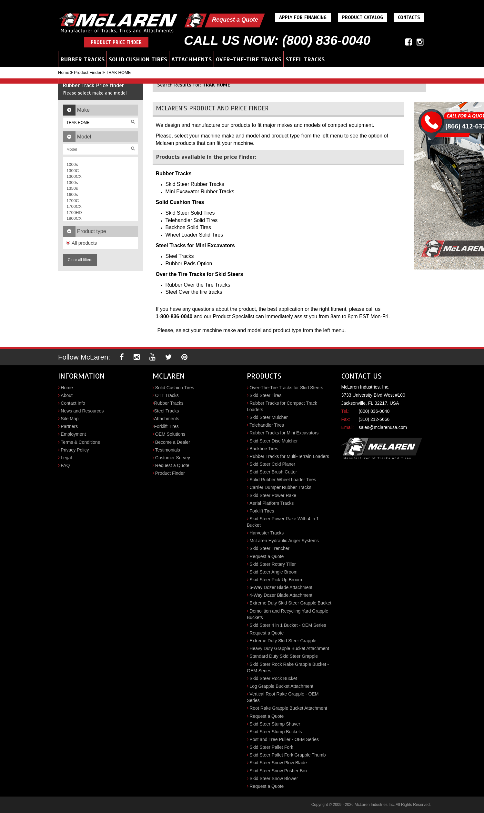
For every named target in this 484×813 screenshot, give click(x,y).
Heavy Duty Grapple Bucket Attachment (289, 648)
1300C (72, 170)
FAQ (65, 465)
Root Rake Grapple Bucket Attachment (288, 708)
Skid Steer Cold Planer (272, 464)
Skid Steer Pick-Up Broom (275, 579)
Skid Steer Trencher (269, 548)
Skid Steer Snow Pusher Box (278, 770)
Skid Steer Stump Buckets (275, 731)
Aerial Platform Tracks (271, 503)
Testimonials (167, 449)
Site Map (69, 418)
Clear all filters (80, 260)
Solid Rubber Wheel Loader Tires (282, 479)
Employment (73, 434)
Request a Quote (235, 19)
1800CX (74, 218)
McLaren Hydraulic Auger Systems (284, 540)
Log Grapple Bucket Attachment (281, 686)
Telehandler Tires (266, 425)
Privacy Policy (75, 449)
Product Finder (87, 72)
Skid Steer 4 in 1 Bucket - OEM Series (287, 625)
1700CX (74, 206)
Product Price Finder (116, 42)
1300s (72, 182)
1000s (72, 164)
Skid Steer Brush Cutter (273, 471)
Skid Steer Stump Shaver (274, 724)
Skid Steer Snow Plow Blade (278, 762)
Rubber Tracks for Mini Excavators (283, 432)
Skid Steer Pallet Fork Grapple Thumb (287, 754)
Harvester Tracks (266, 532)
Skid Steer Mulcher (268, 417)
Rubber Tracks (82, 59)
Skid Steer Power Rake (272, 495)
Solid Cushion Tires (138, 59)
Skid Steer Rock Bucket (273, 678)
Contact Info (73, 403)
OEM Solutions (170, 434)
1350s (72, 188)
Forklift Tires (166, 426)
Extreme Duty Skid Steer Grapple (282, 640)
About (67, 395)
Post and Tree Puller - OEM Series (284, 739)
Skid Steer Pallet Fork (271, 747)
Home (63, 72)
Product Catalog (362, 17)
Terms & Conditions (80, 442)
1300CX (74, 176)
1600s (72, 194)
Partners (69, 426)
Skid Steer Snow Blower (273, 778)
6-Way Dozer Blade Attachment (280, 587)
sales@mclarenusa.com (383, 427)
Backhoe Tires (263, 448)
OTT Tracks (167, 395)
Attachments (191, 59)
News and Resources (82, 410)
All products (81, 243)
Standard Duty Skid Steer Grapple (283, 656)
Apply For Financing (303, 17)
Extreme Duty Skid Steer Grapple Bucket (290, 602)
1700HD (74, 212)
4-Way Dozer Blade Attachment (280, 595)
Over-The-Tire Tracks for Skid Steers (286, 387)
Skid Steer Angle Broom (273, 571)
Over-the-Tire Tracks (248, 59)
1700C (72, 200)
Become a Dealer (172, 442)
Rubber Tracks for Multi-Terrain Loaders (289, 456)
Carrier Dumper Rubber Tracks (280, 487)
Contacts (409, 17)
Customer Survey (172, 457)
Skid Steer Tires (265, 395)
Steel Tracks (305, 59)
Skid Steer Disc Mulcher (273, 440)
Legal (66, 457)
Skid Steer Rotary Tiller (272, 564)
